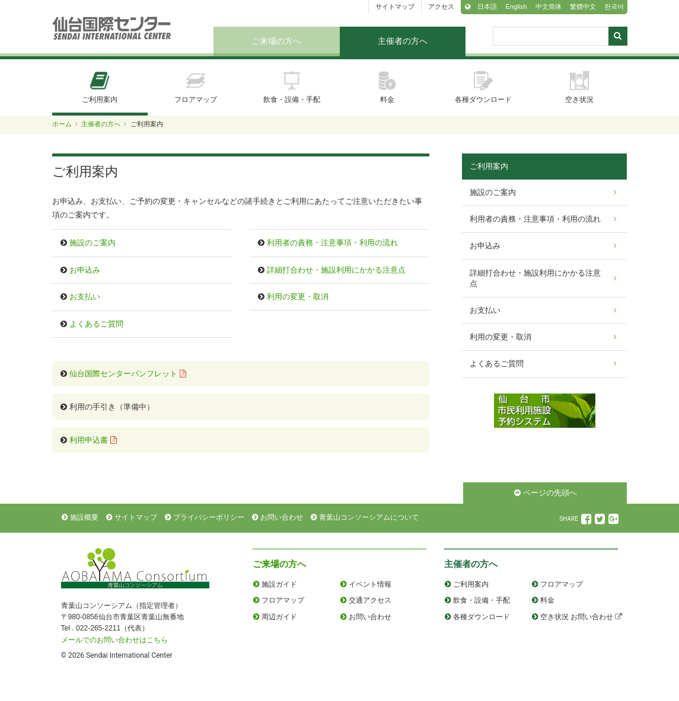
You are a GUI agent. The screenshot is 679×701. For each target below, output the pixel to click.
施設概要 (84, 517)
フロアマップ (195, 87)
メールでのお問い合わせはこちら (114, 640)
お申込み (84, 269)
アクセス (441, 6)
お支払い (84, 296)
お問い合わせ (281, 517)
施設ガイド (279, 584)
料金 (387, 87)
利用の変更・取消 (298, 296)
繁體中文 (583, 6)
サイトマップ (395, 6)
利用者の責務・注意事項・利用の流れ (332, 242)
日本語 (487, 6)
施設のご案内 (92, 242)
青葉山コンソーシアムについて (369, 517)
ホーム (62, 123)
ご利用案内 (99, 87)
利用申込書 (88, 440)
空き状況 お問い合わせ (576, 617)
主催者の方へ (403, 41)
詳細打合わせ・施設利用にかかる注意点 (336, 269)
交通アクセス (370, 600)
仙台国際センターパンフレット (123, 373)
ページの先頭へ (550, 492)
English (516, 6)
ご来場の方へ (276, 41)
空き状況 (579, 87)
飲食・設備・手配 (291, 87)
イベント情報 (370, 584)
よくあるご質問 (96, 323)
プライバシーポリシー (208, 517)
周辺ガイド (279, 617)
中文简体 (548, 6)
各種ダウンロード (483, 87)
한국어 (614, 6)
